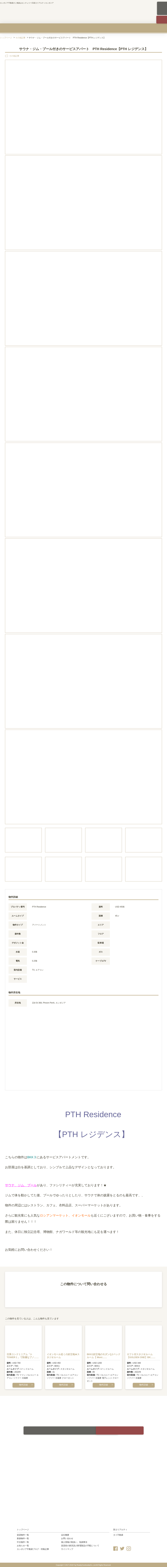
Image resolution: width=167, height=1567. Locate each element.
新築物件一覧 (23, 1538)
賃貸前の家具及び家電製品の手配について (80, 1545)
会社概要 (155, 28)
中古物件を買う (83, 28)
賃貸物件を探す (11, 28)
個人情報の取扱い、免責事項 (74, 1541)
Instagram (128, 1547)
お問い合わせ (67, 1538)
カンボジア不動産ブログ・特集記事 (33, 1548)
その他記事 (20, 38)
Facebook (115, 1547)
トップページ (6, 38)
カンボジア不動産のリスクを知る (119, 28)
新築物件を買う (47, 28)
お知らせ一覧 (23, 1545)
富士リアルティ (120, 1529)
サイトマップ (67, 1548)
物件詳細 (23, 1384)
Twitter (122, 1547)
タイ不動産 (118, 1534)
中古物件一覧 (23, 1541)
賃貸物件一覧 (23, 1534)
